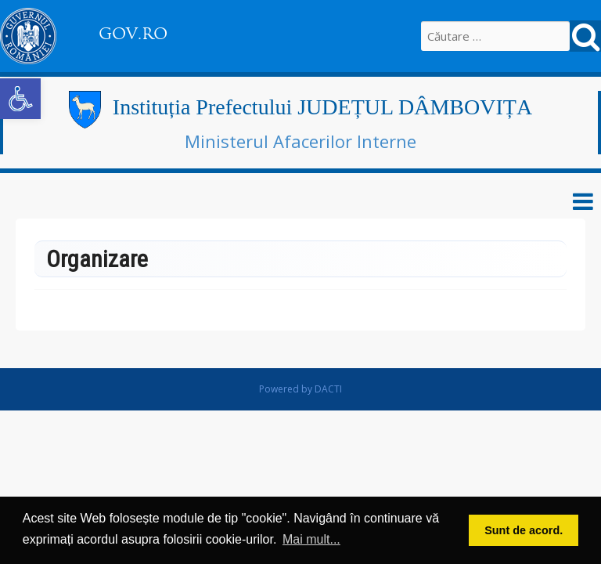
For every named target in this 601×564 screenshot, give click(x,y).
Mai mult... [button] (311, 539)
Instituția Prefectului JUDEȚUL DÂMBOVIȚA (322, 107)
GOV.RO (133, 34)
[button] (20, 98)
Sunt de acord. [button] (523, 530)
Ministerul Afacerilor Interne (300, 141)
